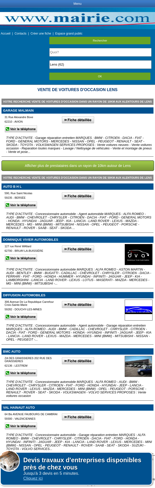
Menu (77, 4)
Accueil (6, 33)
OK (100, 76)
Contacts (20, 33)
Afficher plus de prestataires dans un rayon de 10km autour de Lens (78, 166)
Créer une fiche (41, 33)
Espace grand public (68, 33)
